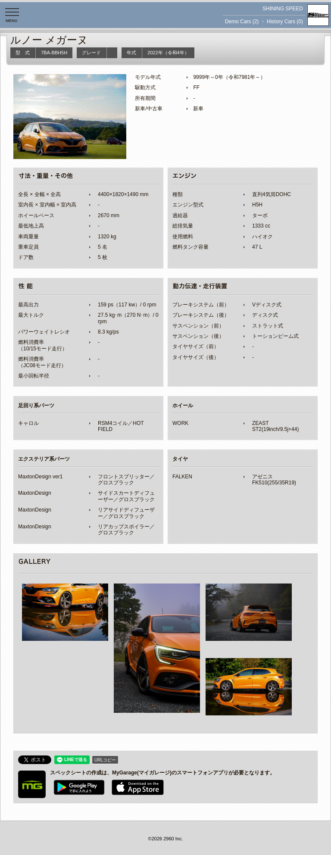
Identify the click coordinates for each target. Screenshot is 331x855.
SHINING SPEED (282, 9)
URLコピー (105, 760)
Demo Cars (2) (242, 22)
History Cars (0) (285, 22)
